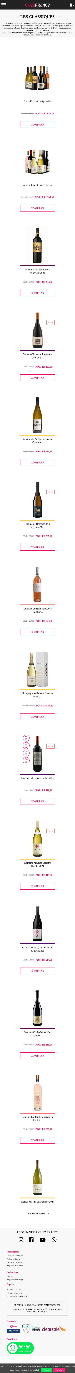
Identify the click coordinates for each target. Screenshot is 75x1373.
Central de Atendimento (15, 1256)
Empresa (10, 1276)
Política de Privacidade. (30, 1370)
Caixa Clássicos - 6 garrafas (37, 101)
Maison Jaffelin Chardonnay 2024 (37, 1201)
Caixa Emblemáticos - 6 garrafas (38, 185)
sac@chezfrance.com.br (17, 1296)
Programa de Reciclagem (15, 1279)
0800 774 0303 (16, 1289)
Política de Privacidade (15, 1262)
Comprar (37, 124)
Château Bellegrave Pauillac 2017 (37, 778)
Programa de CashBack (15, 1265)
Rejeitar (59, 1370)
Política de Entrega (13, 1259)
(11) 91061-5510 (14, 1293)
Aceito (46, 1370)
